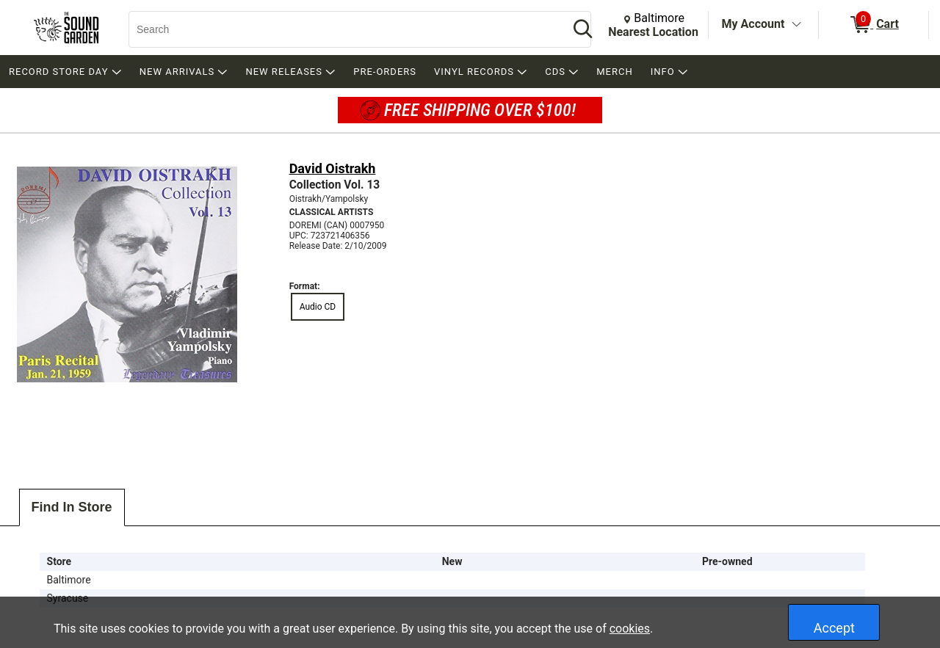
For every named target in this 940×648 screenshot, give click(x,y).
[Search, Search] (341, 29)
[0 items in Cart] (873, 25)
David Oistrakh (332, 168)
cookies (630, 629)
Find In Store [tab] (72, 507)
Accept (834, 628)
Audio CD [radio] (318, 307)
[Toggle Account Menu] (796, 25)
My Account (753, 24)
